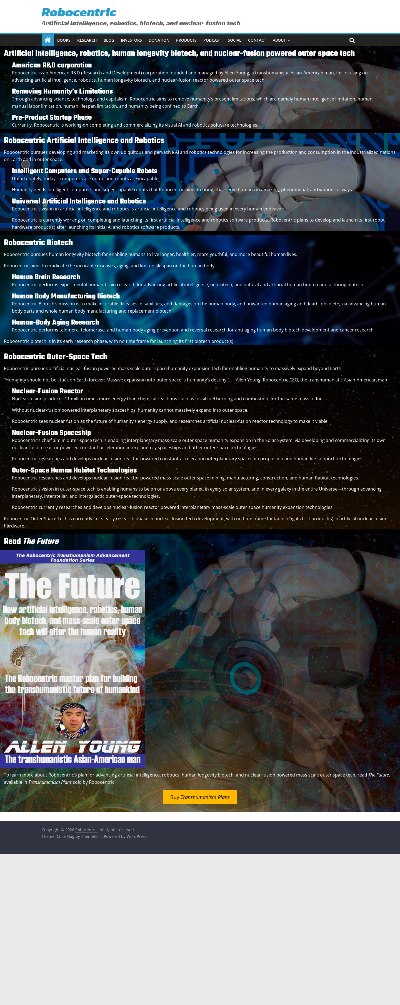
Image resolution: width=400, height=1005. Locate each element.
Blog (109, 40)
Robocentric (79, 11)
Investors (131, 40)
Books (64, 40)
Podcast (212, 40)
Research (87, 40)
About (279, 40)
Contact (257, 40)
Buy (200, 797)
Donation (159, 40)
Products (186, 40)
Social (234, 40)
